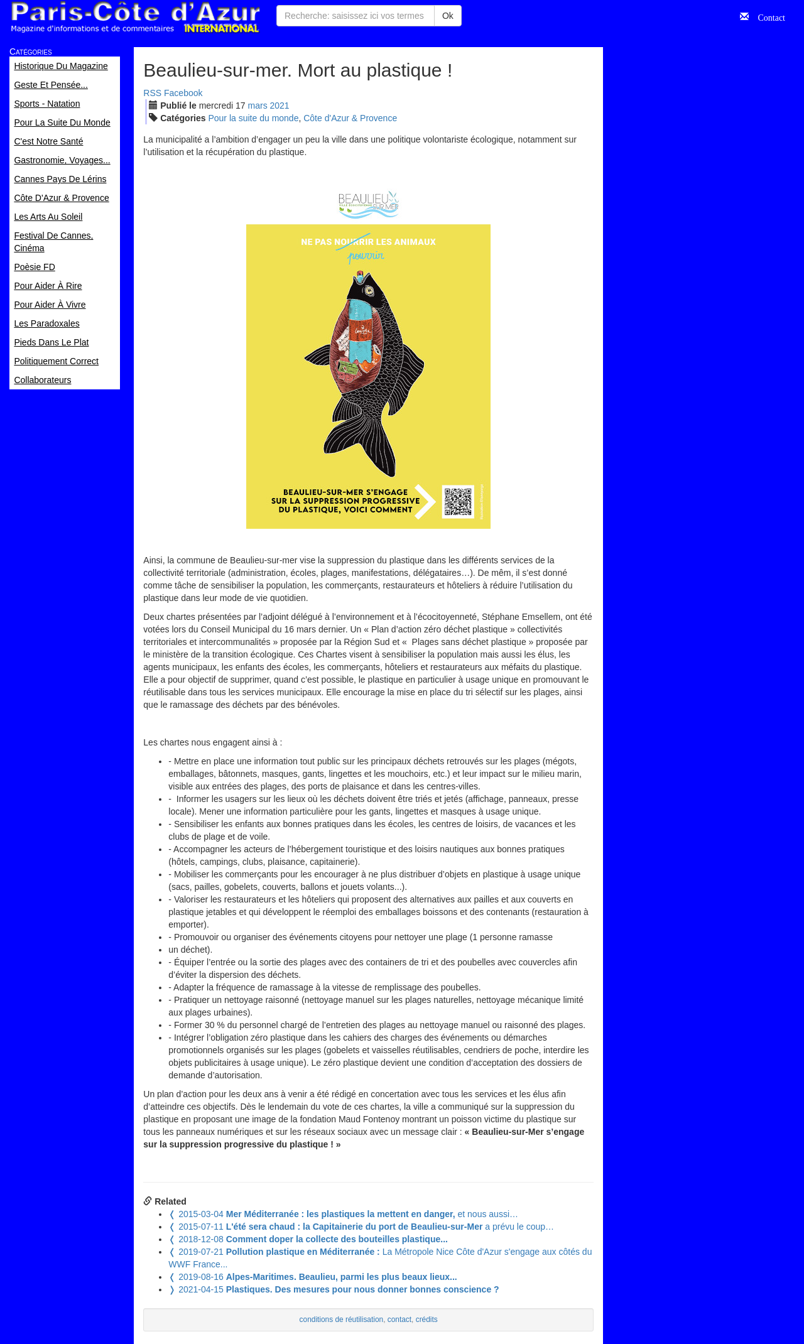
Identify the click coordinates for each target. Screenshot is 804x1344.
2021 (280, 105)
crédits (427, 1319)
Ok (448, 16)
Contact (767, 16)
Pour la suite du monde (253, 118)
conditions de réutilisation (342, 1319)
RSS (152, 93)
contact (399, 1319)
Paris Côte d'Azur (135, 17)
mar (258, 105)
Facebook (183, 93)
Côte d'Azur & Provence (350, 118)
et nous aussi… (343, 1214)
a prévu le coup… (361, 1227)
